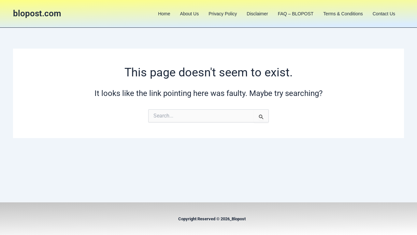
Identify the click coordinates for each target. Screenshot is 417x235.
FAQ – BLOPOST (296, 13)
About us (189, 13)
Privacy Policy (222, 13)
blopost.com (37, 13)
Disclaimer (257, 13)
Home (164, 13)
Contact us (384, 13)
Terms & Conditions (343, 13)
